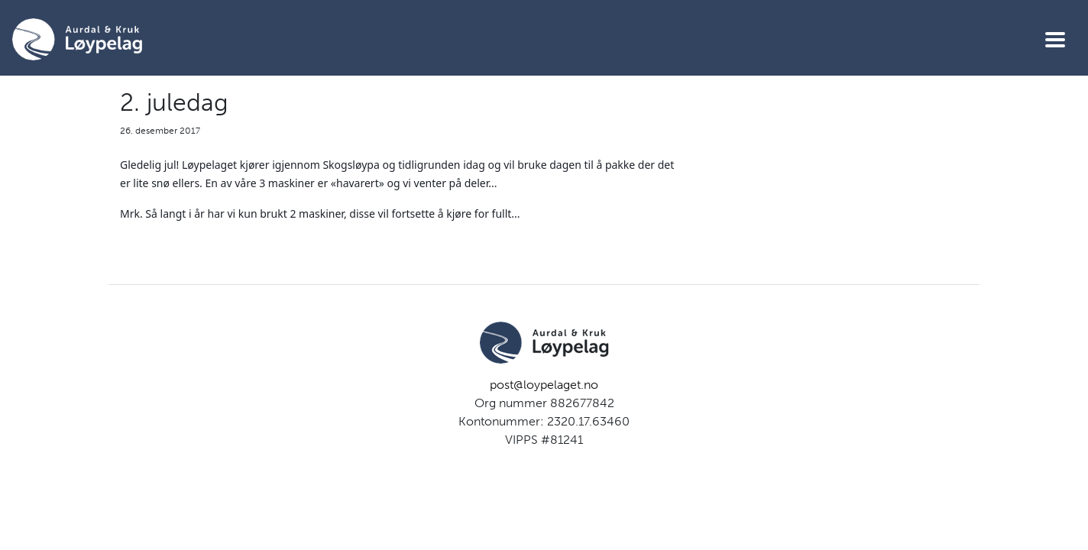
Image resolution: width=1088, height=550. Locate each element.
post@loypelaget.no (544, 384)
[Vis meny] (1055, 39)
